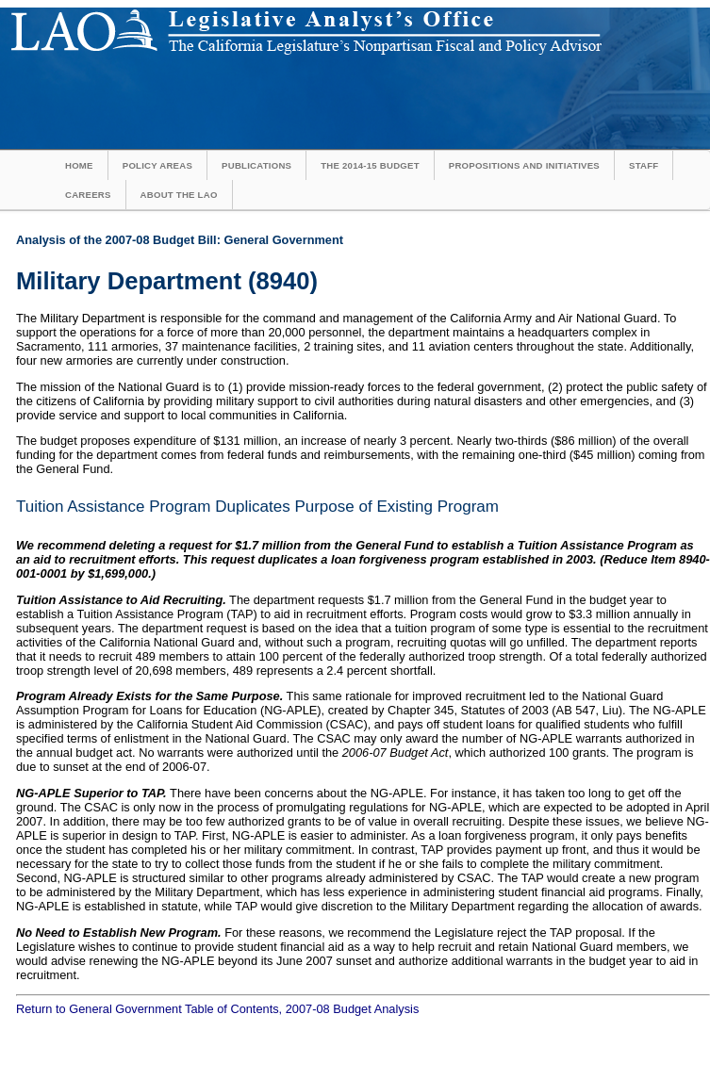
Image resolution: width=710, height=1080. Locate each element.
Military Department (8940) (167, 281)
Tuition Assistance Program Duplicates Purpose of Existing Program (257, 506)
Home (79, 165)
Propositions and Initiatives (524, 165)
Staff (643, 165)
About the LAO (179, 194)
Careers (88, 194)
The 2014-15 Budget (370, 165)
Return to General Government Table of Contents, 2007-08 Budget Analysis (217, 1009)
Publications (256, 165)
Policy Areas (157, 165)
